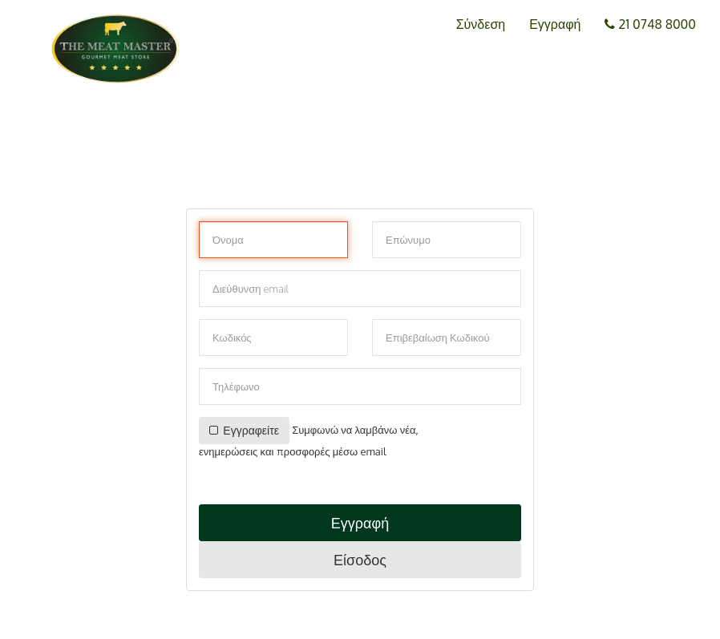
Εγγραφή (554, 24)
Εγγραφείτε (244, 430)
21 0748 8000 (650, 24)
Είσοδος (360, 559)
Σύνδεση (480, 24)
